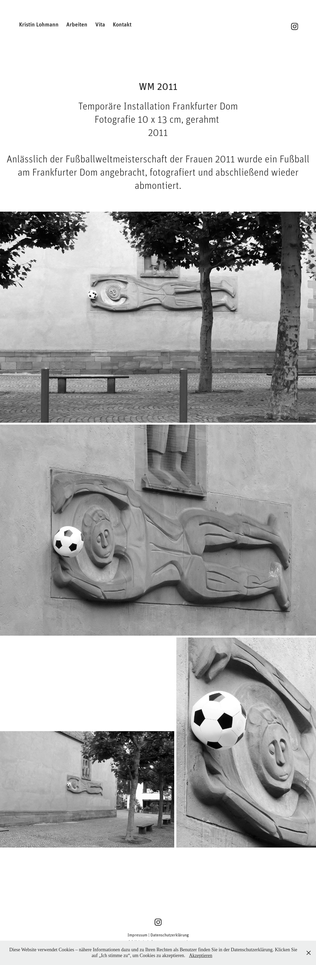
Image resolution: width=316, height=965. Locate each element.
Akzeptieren (200, 955)
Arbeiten (76, 24)
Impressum (137, 934)
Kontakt (122, 24)
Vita (100, 24)
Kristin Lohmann (39, 24)
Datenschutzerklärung (169, 934)
